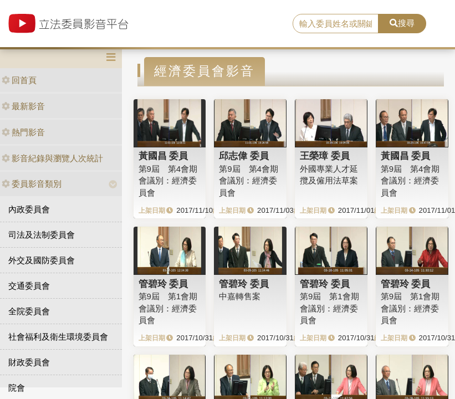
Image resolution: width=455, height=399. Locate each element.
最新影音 (23, 106)
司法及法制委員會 (41, 234)
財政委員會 (29, 362)
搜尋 (402, 23)
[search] (336, 24)
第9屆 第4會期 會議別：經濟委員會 (168, 180)
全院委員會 (29, 311)
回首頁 (19, 80)
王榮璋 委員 (325, 156)
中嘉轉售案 (239, 296)
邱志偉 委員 (244, 156)
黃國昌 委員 (163, 156)
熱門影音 (23, 132)
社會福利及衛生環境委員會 (58, 336)
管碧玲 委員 (163, 284)
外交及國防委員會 (41, 260)
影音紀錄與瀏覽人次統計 (52, 158)
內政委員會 (29, 209)
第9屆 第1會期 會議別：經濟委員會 (168, 308)
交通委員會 (29, 285)
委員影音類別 (32, 183)
